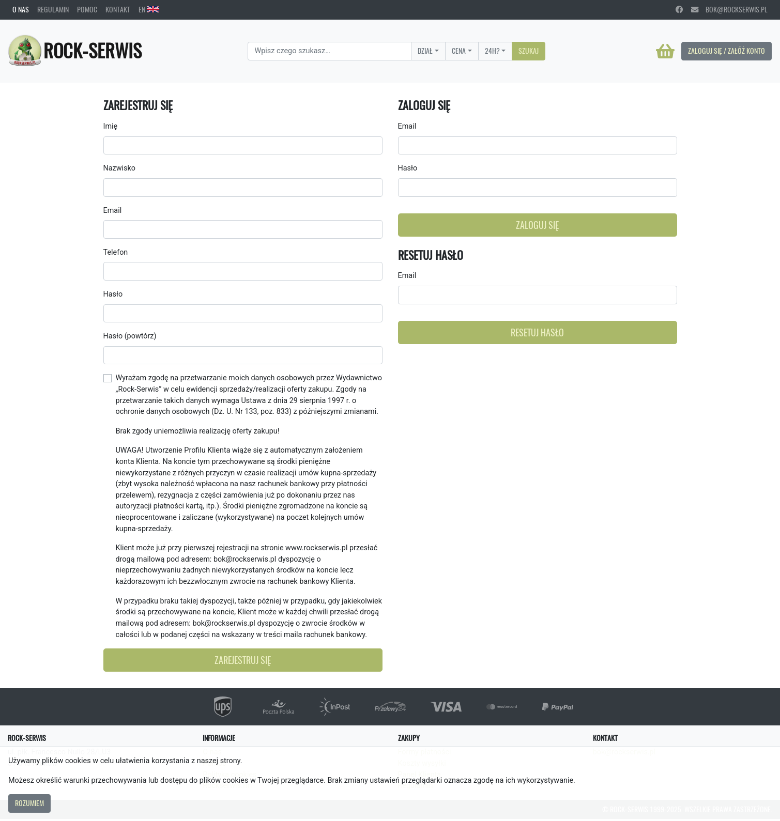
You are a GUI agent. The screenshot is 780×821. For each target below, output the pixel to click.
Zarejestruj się (243, 660)
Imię (110, 126)
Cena (459, 50)
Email (112, 210)
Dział (425, 50)
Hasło (113, 294)
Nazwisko (119, 168)
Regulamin (53, 9)
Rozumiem (29, 803)
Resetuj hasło (537, 332)
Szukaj (528, 50)
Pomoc (87, 9)
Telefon (115, 252)
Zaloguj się (537, 225)
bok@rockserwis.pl (729, 9)
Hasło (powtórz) (130, 336)
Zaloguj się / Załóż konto (726, 50)
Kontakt (117, 9)
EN (149, 9)
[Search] (329, 51)
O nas (20, 9)
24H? (492, 50)
